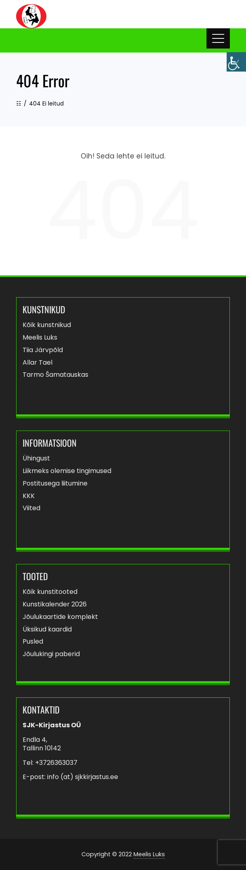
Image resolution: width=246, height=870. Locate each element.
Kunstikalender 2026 (55, 604)
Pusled (33, 642)
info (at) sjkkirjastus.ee (82, 776)
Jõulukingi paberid (51, 654)
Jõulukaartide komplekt (60, 617)
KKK (29, 496)
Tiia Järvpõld (43, 350)
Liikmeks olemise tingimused (67, 471)
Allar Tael (37, 363)
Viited (31, 508)
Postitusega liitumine (55, 483)
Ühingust (36, 458)
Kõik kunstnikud (47, 325)
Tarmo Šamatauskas (55, 375)
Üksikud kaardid (47, 629)
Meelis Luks (40, 338)
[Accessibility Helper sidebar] (236, 62)
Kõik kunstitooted (50, 592)
